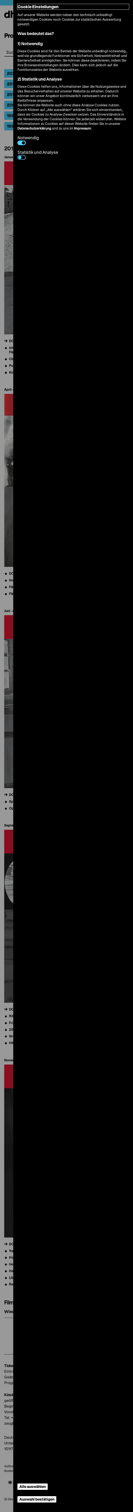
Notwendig (28, 140)
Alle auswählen (32, 1486)
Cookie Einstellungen (38, 6)
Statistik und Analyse (37, 154)
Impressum (82, 128)
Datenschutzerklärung (34, 128)
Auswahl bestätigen (36, 1499)
